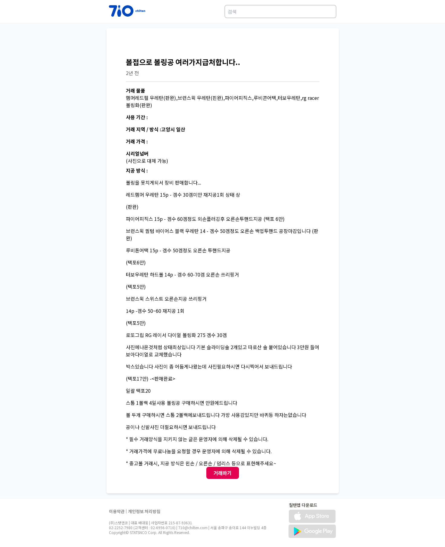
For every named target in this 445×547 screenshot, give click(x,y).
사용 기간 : (137, 117)
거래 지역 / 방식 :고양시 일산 (155, 129)
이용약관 (117, 511)
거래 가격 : (137, 141)
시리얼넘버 (137, 153)
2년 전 (132, 73)
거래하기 (223, 473)
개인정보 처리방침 (144, 511)
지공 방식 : (137, 170)
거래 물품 (135, 90)
